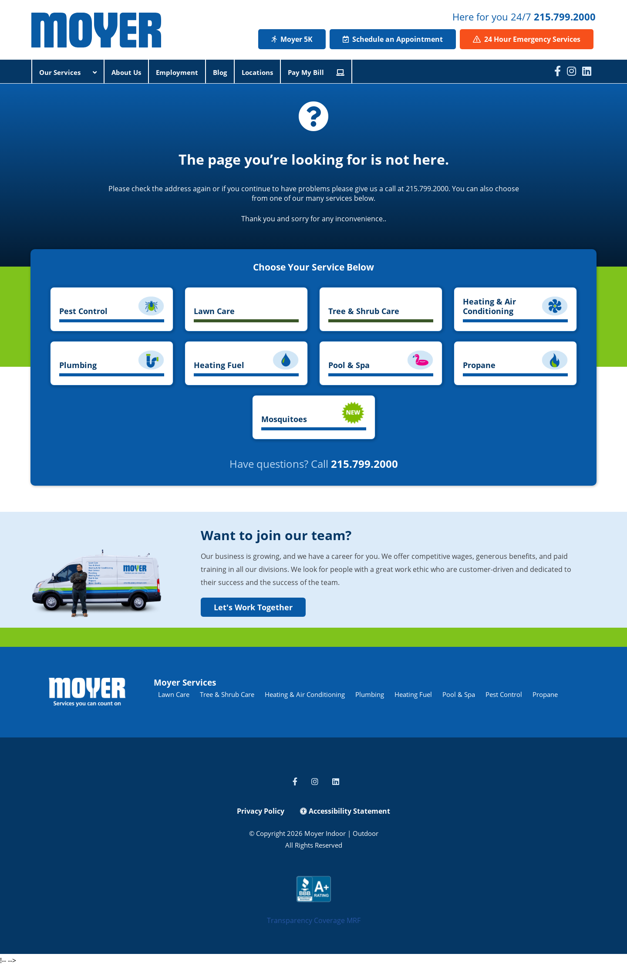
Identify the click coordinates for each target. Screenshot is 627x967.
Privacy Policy (260, 811)
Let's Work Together (253, 607)
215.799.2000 (565, 16)
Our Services (68, 72)
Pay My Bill (316, 72)
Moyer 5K (292, 39)
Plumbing (369, 694)
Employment (177, 72)
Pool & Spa (458, 694)
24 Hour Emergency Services (526, 39)
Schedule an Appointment (393, 39)
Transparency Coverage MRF (314, 920)
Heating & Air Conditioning (305, 694)
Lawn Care (173, 694)
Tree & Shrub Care (227, 694)
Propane (545, 694)
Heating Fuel (413, 694)
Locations (257, 72)
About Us (126, 72)
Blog (220, 72)
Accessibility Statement (345, 811)
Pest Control (503, 694)
